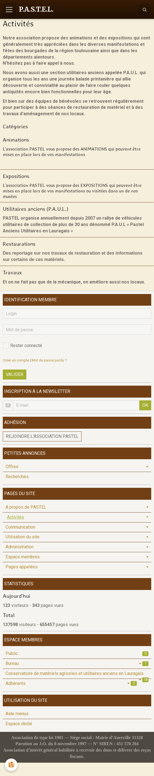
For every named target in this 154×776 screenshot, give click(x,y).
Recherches (17, 476)
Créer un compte (16, 360)
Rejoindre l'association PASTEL (42, 436)
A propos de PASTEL (26, 507)
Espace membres (23, 556)
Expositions (16, 176)
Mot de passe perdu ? (49, 360)
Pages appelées (22, 566)
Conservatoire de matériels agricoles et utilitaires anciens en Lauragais (77, 675)
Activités (15, 517)
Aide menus (17, 713)
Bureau (77, 663)
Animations (16, 140)
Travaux (12, 272)
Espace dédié (19, 723)
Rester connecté (22, 346)
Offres (12, 466)
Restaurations (19, 243)
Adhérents (71, 683)
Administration (20, 546)
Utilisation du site (22, 536)
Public (77, 653)
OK (145, 405)
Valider (14, 374)
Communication (20, 527)
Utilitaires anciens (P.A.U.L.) (35, 208)
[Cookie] (11, 765)
